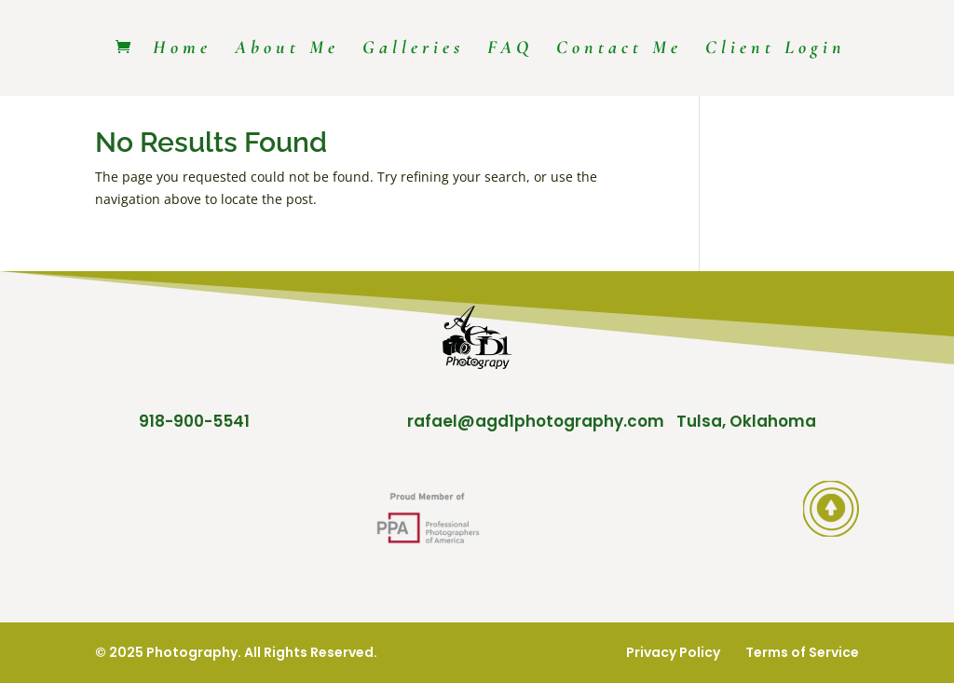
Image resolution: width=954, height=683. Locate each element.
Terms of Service (802, 652)
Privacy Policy (673, 652)
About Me (287, 50)
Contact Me (619, 50)
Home (182, 50)
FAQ (510, 50)
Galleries (413, 50)
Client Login (775, 50)
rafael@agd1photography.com (535, 421)
